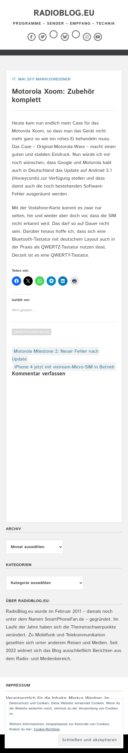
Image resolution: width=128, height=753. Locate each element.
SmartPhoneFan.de (32, 332)
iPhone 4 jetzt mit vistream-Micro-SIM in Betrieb (64, 367)
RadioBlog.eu (64, 13)
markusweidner (53, 79)
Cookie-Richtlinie (47, 729)
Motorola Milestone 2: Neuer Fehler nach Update (55, 355)
